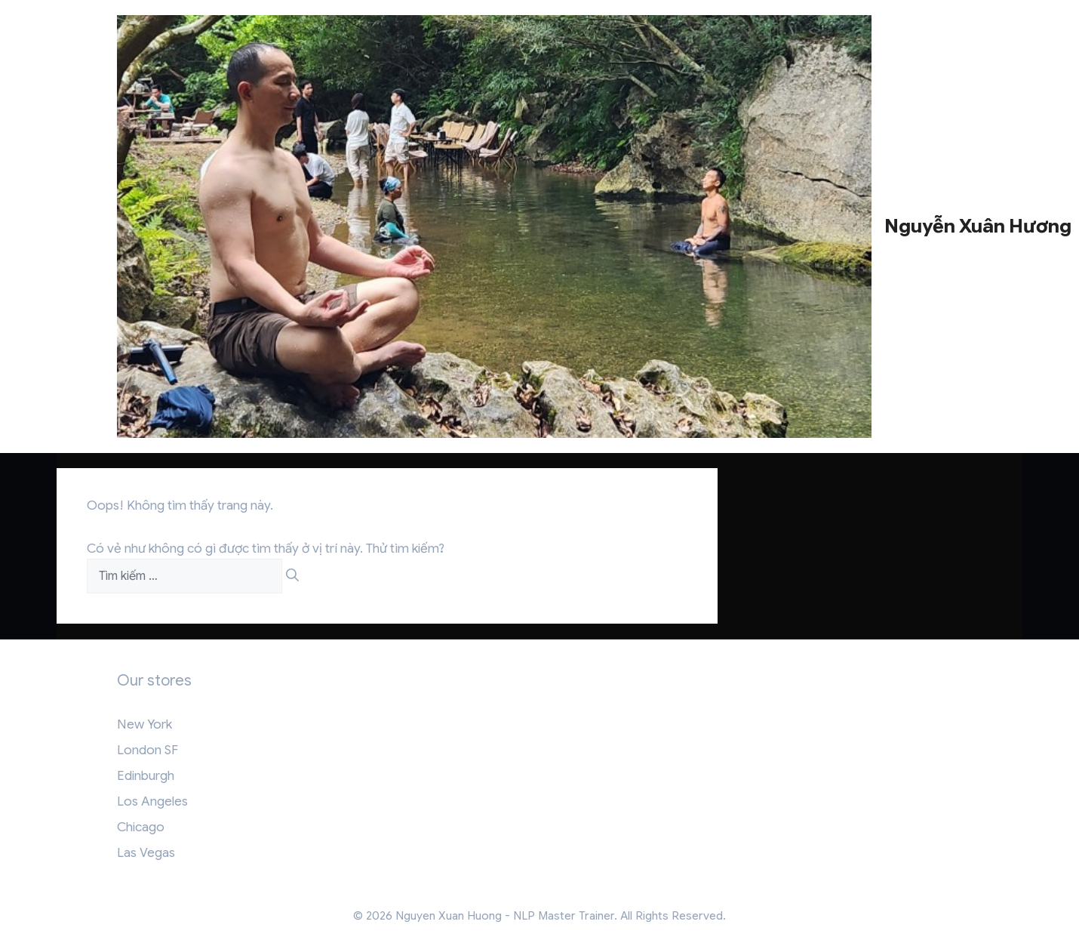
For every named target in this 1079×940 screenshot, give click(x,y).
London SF (147, 750)
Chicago (140, 827)
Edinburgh (145, 776)
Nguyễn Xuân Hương (977, 226)
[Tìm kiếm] (292, 576)
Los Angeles (152, 801)
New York (144, 724)
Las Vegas (146, 853)
